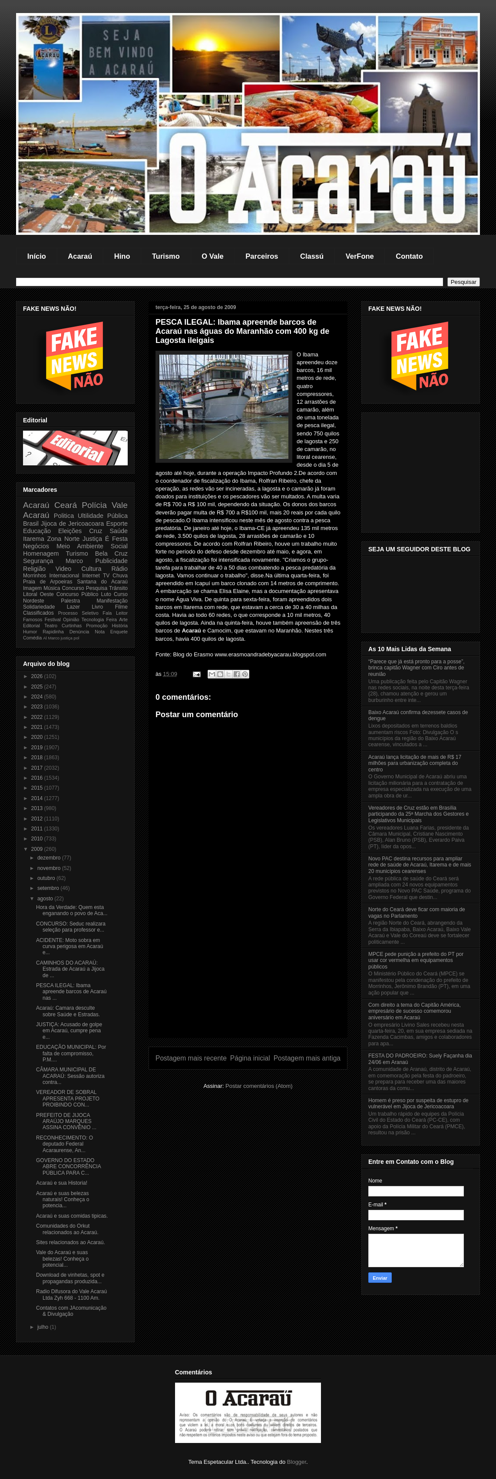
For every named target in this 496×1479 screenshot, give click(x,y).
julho (43, 1327)
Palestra (70, 601)
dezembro (49, 858)
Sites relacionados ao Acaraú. (70, 1242)
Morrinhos (34, 576)
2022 (37, 717)
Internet (91, 576)
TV (106, 576)
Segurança (38, 560)
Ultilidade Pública (103, 515)
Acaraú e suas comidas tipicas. (72, 1216)
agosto (45, 899)
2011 (37, 829)
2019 (37, 747)
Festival (53, 619)
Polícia (94, 505)
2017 (37, 768)
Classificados (38, 613)
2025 (37, 687)
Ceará (65, 505)
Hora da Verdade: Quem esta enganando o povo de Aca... (71, 910)
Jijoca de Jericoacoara (72, 523)
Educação (37, 530)
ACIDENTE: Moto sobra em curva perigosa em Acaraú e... (69, 946)
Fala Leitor (115, 613)
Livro (97, 607)
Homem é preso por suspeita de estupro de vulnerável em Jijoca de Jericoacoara (418, 1103)
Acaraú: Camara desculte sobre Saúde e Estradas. (68, 1011)
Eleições (70, 530)
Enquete (119, 631)
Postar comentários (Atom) (259, 1086)
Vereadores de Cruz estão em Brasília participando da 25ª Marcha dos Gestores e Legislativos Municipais (418, 814)
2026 (37, 676)
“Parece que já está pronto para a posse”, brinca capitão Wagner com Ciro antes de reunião (416, 668)
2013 (37, 808)
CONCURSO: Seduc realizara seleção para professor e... (71, 927)
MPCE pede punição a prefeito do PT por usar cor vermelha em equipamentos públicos (415, 960)
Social (119, 546)
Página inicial (250, 1058)
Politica (64, 515)
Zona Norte (63, 538)
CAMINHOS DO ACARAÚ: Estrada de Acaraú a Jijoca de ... (70, 969)
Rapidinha (53, 631)
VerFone (360, 256)
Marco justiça (60, 638)
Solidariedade (39, 607)
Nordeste (33, 601)
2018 (37, 757)
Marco (74, 560)
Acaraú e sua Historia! (61, 1183)
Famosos (32, 619)
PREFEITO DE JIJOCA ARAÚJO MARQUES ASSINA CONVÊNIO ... (66, 1121)
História (120, 625)
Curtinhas (72, 625)
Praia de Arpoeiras (47, 582)
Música (51, 588)
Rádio (119, 568)
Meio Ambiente (79, 546)
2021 (37, 727)
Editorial (31, 625)
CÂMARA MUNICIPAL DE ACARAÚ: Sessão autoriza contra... (70, 1076)
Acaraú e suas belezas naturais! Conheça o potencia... (62, 1199)
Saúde (118, 530)
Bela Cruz (111, 553)
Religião (34, 568)
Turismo (166, 256)
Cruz (95, 530)
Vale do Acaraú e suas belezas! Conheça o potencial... (62, 1258)
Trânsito (118, 588)
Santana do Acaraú (102, 582)
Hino (122, 256)
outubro (46, 878)
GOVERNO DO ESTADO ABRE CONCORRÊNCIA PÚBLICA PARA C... (68, 1166)
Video (64, 568)
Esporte (117, 523)
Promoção (96, 625)
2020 (37, 737)
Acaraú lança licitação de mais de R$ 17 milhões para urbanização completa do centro (414, 763)
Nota (100, 631)
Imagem (32, 588)
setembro (48, 888)
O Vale (212, 256)
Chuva (120, 576)
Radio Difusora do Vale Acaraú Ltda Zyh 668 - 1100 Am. (71, 1294)
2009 (37, 849)
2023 (37, 707)
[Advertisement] (248, 976)
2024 (37, 697)
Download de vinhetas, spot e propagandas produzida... (70, 1278)
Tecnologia (93, 619)
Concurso (73, 588)
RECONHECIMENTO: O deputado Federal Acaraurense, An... (64, 1144)
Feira (111, 619)
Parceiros (261, 256)
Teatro (50, 625)
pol (76, 638)
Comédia (32, 637)
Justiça (92, 538)
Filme (121, 607)
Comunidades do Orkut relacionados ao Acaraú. (67, 1229)
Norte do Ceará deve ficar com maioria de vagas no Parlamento (416, 912)
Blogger (296, 1462)
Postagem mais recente (191, 1058)
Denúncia (79, 631)
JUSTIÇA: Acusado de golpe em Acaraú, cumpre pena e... (69, 1030)
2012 (37, 819)
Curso (121, 594)
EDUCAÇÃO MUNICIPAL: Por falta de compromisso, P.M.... (71, 1053)
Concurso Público (77, 594)
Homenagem (41, 553)
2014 (37, 798)
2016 (37, 778)
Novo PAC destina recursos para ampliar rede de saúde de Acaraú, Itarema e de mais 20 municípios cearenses (419, 865)
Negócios (36, 546)
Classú (312, 256)
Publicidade (112, 560)
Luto (106, 594)
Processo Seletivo (78, 613)
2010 (37, 839)
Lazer (73, 607)
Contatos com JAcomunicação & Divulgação (71, 1311)
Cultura (91, 568)
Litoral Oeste (38, 594)
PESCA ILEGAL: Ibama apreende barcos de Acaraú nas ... (71, 991)
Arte (123, 619)
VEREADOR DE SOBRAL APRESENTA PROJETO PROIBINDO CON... (67, 1098)
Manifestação (112, 601)
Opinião (71, 619)
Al (45, 638)
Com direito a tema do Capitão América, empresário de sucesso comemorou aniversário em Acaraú (414, 1011)
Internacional (64, 576)
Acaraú (80, 256)
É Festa (116, 538)
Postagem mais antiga (307, 1058)
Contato (409, 256)
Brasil (31, 523)
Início (36, 256)
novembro (49, 868)
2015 (37, 788)
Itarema (33, 538)
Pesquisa (96, 588)
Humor (30, 631)
